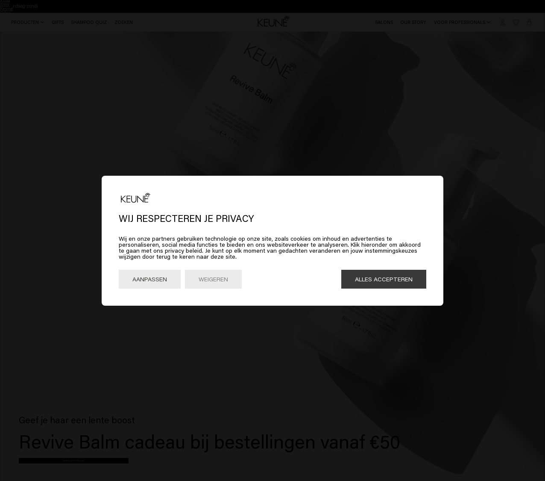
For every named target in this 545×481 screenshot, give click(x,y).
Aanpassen (149, 279)
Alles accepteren (384, 279)
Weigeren (213, 279)
